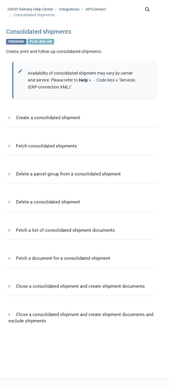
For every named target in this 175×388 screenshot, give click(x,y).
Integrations (69, 9)
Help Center (30, 9)
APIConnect (96, 9)
